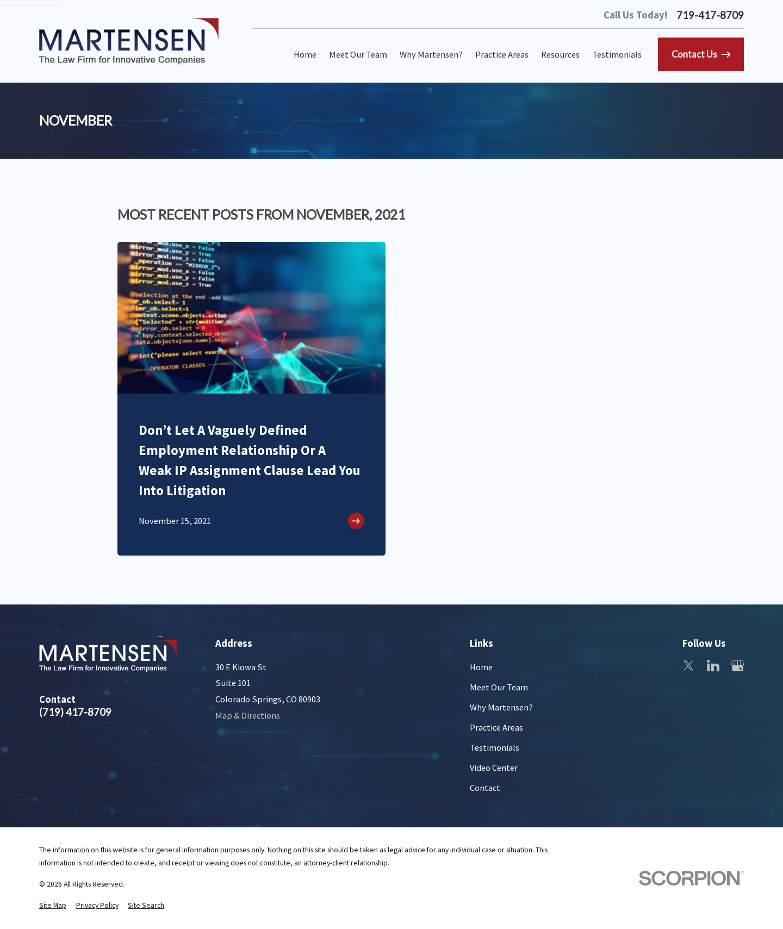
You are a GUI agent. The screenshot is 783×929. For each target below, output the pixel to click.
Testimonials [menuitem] (617, 54)
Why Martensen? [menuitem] (431, 54)
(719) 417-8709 (75, 712)
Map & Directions (247, 715)
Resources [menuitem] (560, 54)
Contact (485, 787)
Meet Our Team (499, 687)
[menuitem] (52, 906)
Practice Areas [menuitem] (502, 54)
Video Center (494, 767)
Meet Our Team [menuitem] (358, 54)
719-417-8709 (710, 15)
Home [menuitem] (305, 54)
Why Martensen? (501, 707)
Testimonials (494, 747)
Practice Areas (496, 727)
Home (481, 667)
